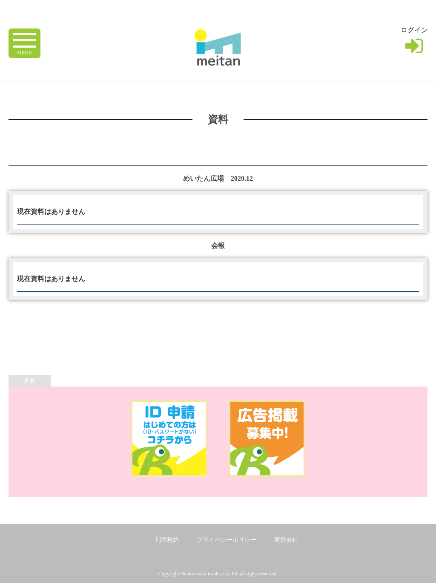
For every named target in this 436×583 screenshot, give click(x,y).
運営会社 (286, 540)
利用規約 (167, 540)
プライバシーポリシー (226, 540)
